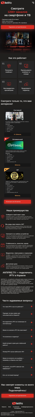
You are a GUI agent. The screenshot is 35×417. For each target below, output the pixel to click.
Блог (9, 406)
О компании (16, 406)
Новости (4, 406)
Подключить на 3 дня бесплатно (17, 27)
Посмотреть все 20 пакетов (13, 201)
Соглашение (17, 408)
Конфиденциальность (27, 406)
